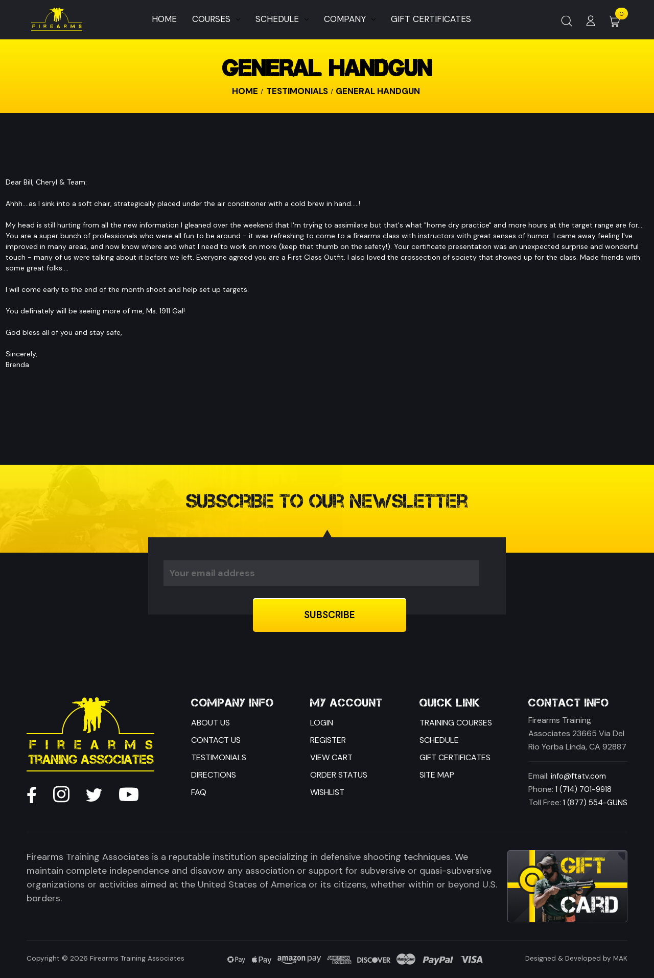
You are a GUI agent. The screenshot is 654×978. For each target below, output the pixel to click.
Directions (213, 774)
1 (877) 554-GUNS (595, 803)
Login (321, 722)
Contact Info (568, 703)
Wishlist (327, 792)
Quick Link (449, 703)
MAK (620, 958)
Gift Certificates (455, 757)
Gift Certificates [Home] (431, 19)
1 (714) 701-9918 (583, 789)
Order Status (338, 774)
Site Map (436, 774)
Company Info (232, 703)
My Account (346, 703)
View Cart (331, 757)
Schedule (282, 19)
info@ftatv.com (578, 776)
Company (350, 19)
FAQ (198, 792)
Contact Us (216, 740)
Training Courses (455, 722)
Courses (216, 19)
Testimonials (218, 757)
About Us (210, 722)
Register (328, 740)
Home (164, 19)
